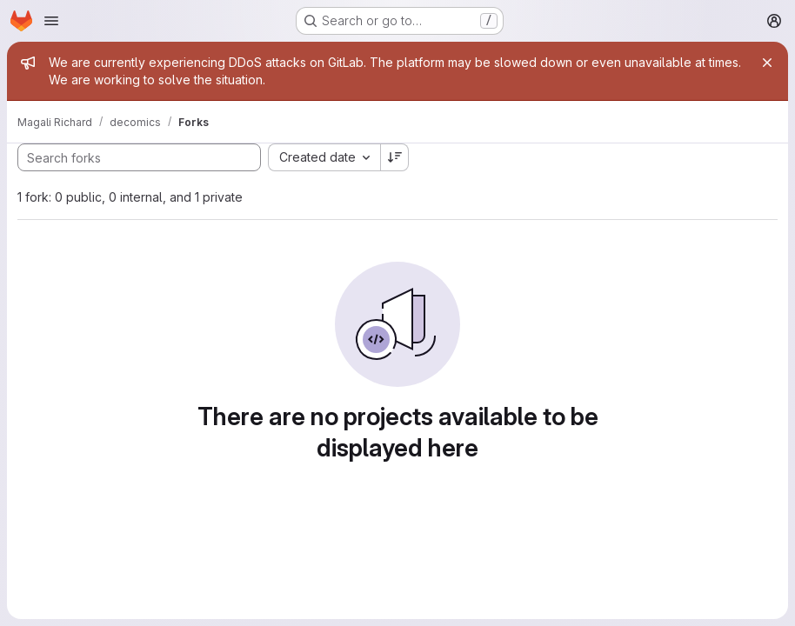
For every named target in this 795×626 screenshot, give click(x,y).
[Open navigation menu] (51, 21)
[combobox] (324, 157)
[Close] (767, 62)
